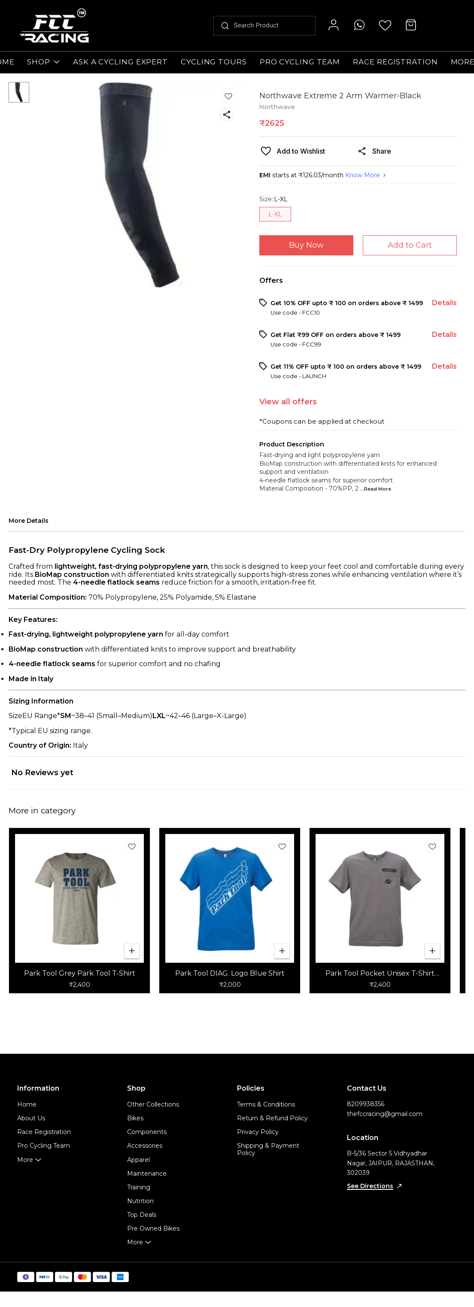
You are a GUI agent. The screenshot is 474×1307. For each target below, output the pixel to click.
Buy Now (306, 245)
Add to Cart (410, 245)
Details (444, 303)
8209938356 (365, 1104)
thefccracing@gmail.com (384, 1114)
